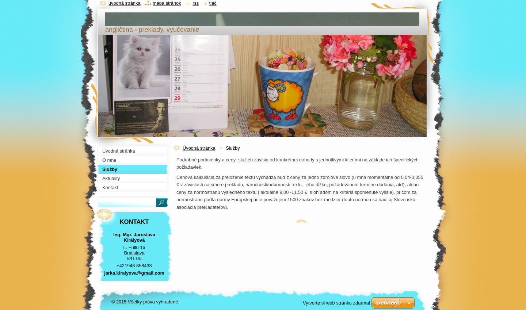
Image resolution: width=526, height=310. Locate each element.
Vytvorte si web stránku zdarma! (336, 303)
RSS (196, 3)
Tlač (213, 3)
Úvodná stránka (199, 148)
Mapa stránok (167, 3)
